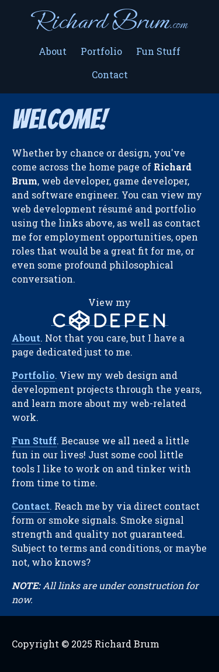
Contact (110, 74)
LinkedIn (198, 644)
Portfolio (101, 51)
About (53, 51)
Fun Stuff (158, 51)
